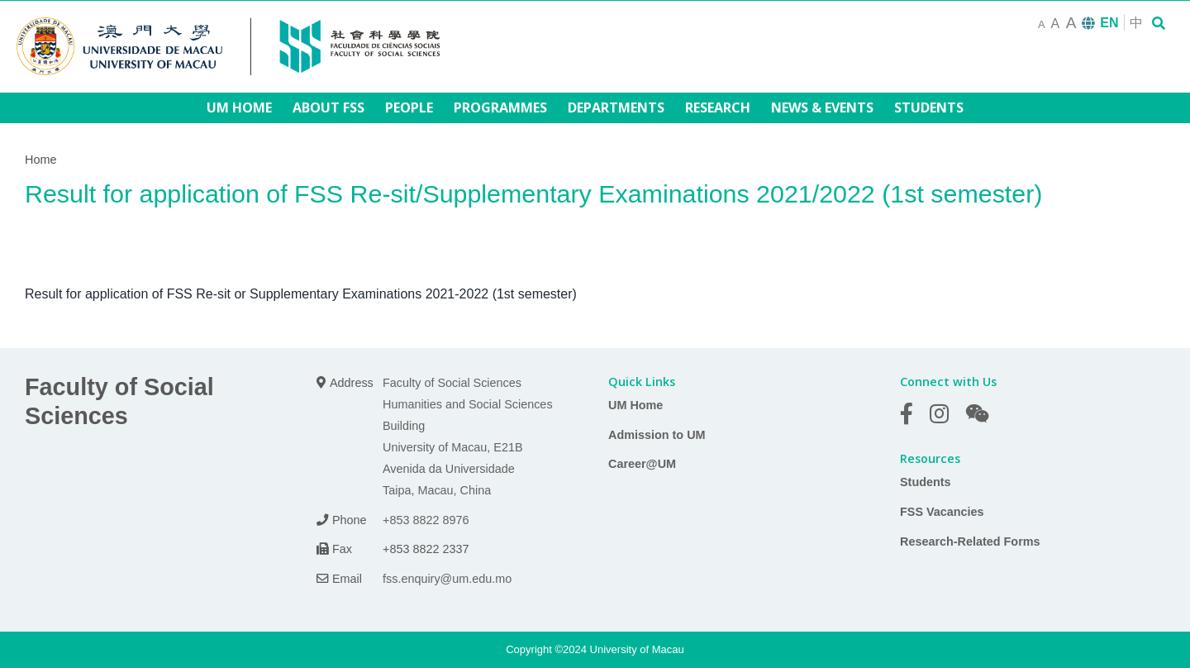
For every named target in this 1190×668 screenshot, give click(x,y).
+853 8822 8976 (426, 520)
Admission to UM (657, 434)
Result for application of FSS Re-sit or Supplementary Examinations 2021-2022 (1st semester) (301, 294)
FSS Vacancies (942, 511)
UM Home (635, 405)
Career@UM (642, 463)
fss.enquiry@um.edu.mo (447, 578)
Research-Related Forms (970, 541)
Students (925, 482)
